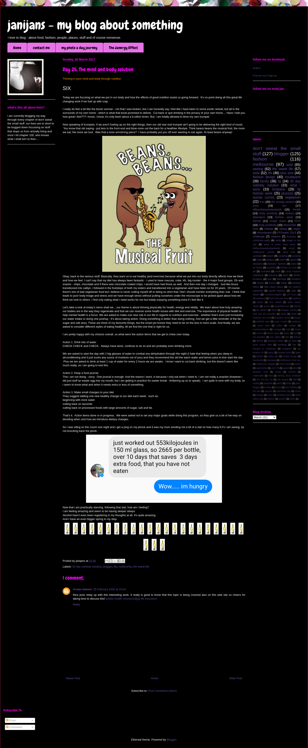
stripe (288, 383)
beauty (297, 306)
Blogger (171, 739)
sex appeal (282, 379)
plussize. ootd (260, 372)
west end (289, 252)
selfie (278, 240)
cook (277, 271)
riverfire (292, 372)
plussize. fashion (276, 263)
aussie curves (263, 197)
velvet (298, 391)
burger (297, 318)
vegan (297, 228)
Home (17, 47)
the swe (256, 391)
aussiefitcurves (282, 306)
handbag (282, 345)
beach (270, 255)
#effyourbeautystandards (266, 248)
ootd (289, 164)
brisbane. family (282, 318)
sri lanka (257, 267)
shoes (256, 294)
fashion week (284, 217)
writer (292, 399)
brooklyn (291, 236)
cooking (296, 255)
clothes (289, 213)
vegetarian (293, 197)
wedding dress (284, 395)
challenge (259, 236)
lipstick (260, 356)
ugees (293, 259)
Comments (14, 727)
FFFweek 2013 (286, 232)
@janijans (259, 217)
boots (283, 314)
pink (295, 368)
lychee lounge (290, 356)
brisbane (278, 189)
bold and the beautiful (264, 314)
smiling (256, 383)
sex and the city (264, 379)
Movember (289, 225)
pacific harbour (277, 290)
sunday (267, 387)
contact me (41, 47)
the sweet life (141, 566)
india (259, 259)
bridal (294, 314)
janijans (257, 68)
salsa (294, 263)
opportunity (261, 368)
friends (257, 221)
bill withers (261, 310)
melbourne (125, 566)
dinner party (273, 333)
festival (297, 337)
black (274, 310)
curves (259, 333)
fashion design (264, 177)
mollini (297, 364)
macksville (258, 360)
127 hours (292, 294)
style (256, 173)
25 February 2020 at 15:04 (109, 589)
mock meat (284, 364)
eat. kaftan (275, 337)
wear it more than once (279, 244)
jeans (271, 352)
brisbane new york (262, 318)
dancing (273, 275)
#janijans (258, 263)
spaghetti (268, 383)
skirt (295, 379)
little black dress (273, 286)
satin (293, 290)
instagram (287, 349)
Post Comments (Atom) (162, 690)
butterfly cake (263, 321)
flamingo (281, 279)
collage (292, 325)
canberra (296, 321)
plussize (287, 193)
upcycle (268, 391)
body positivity (268, 213)
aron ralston (275, 302)
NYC (298, 221)
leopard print (284, 352)
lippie (298, 352)
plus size (287, 173)
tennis (278, 387)
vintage (259, 395)
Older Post (235, 678)
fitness (260, 341)
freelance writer (275, 341)
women (282, 399)
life (115, 566)
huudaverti (293, 177)
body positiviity (268, 225)
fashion (260, 158)
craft (288, 329)
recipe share (278, 221)
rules (270, 376)
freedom (296, 279)
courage (277, 329)
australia (257, 255)
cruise (298, 329)
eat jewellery (259, 337)
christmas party (261, 240)
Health (296, 209)
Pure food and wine (278, 298)
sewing (258, 169)
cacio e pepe (280, 321)
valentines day (283, 391)
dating (283, 228)
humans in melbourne (264, 349)
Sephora (296, 298)
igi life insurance (147, 598)
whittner (271, 399)
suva (256, 205)
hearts (260, 282)
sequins (275, 236)
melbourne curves (263, 252)
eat (295, 333)
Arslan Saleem (82, 589)
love (262, 201)
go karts (292, 341)
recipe (278, 372)
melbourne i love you (290, 360)
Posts (11, 720)
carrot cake (263, 325)
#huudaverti (264, 232)
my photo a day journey (79, 47)
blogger (107, 566)
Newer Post (73, 678)
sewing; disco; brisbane (289, 376)
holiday (268, 228)
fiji (279, 181)
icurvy (272, 282)
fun (284, 205)
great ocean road (262, 345)
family (264, 181)
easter (286, 333)
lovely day (273, 356)
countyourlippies (261, 329)
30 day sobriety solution (87, 566)
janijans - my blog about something (95, 25)
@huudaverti (259, 298)
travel (282, 259)
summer (271, 267)
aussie (267, 306)
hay (294, 345)
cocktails (265, 271)
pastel (286, 368)
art (254, 271)
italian (284, 282)
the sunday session (283, 201)
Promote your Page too (265, 75)
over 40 (275, 368)
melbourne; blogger (265, 364)
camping (282, 255)
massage (271, 360)
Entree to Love (288, 267)
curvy (292, 248)
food (255, 228)
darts (285, 275)
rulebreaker (258, 376)
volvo (270, 395)
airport (260, 302)
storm (279, 383)
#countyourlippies (273, 294)
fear (269, 279)
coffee (279, 325)
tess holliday (291, 387)
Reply (76, 604)
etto (287, 337)
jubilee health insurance (120, 598)
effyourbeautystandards (267, 209)
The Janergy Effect (123, 47)
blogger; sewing (289, 310)
